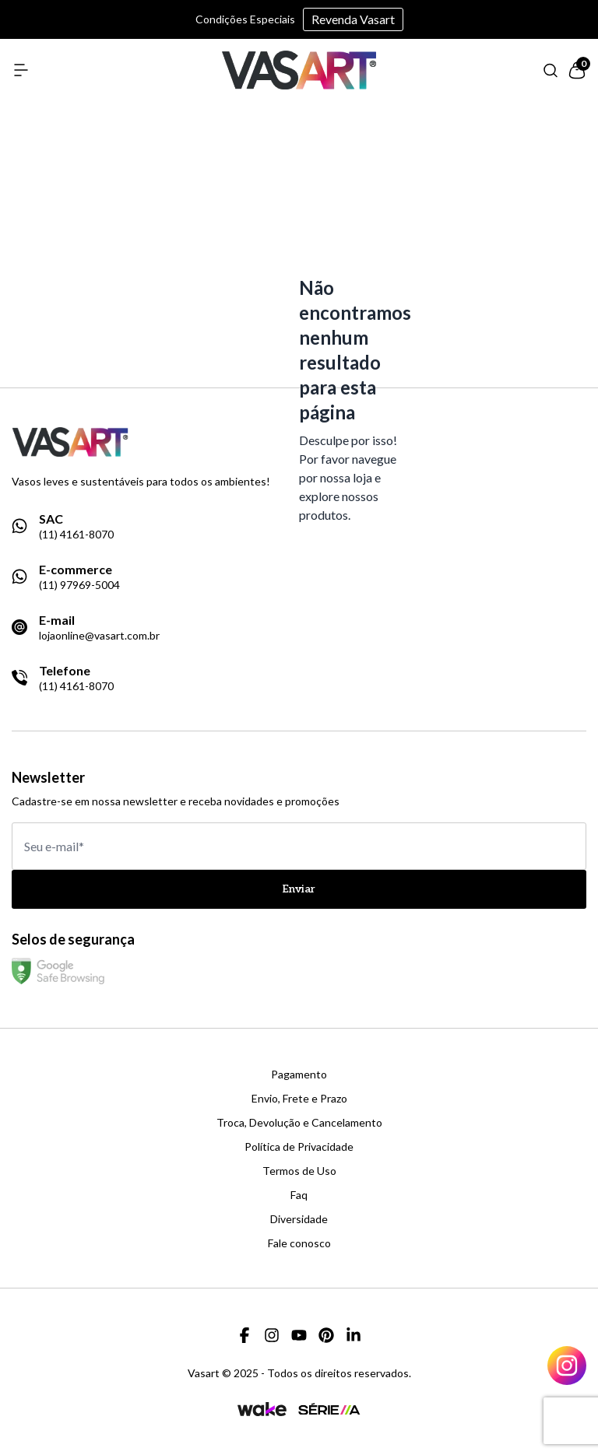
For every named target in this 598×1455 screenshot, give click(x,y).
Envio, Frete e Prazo (299, 1098)
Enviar (299, 889)
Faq (299, 1195)
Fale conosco (299, 1243)
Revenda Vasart (353, 19)
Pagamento (299, 1074)
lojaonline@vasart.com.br (99, 635)
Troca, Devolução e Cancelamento (299, 1122)
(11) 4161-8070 (76, 534)
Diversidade (299, 1219)
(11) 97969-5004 (79, 585)
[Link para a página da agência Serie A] (329, 1409)
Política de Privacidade (299, 1146)
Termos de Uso (299, 1171)
